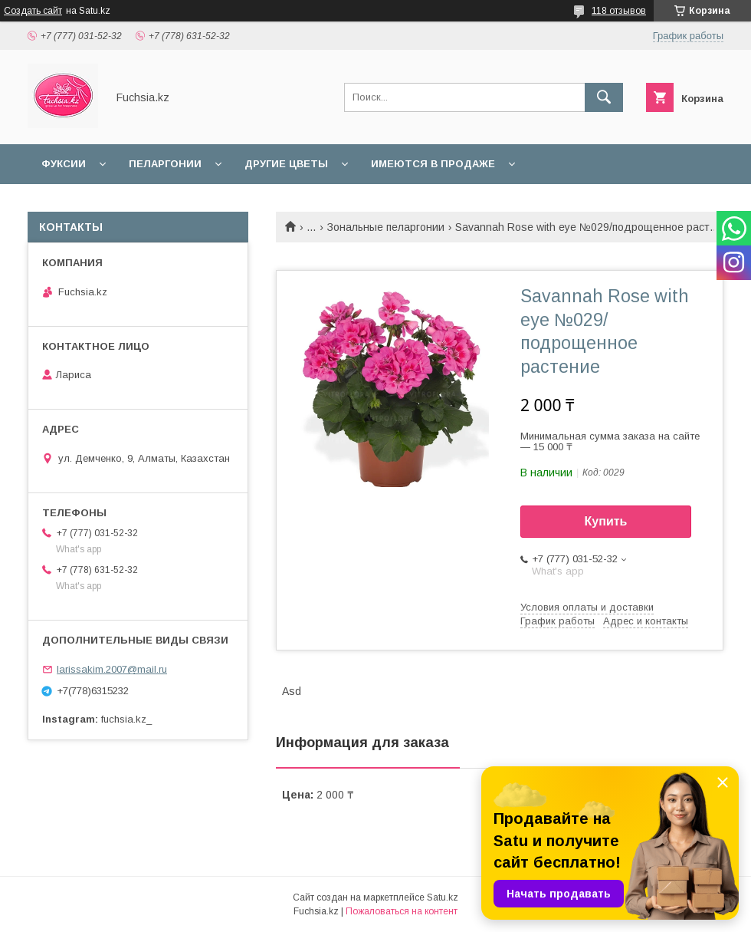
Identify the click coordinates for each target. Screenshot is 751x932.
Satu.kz (442, 897)
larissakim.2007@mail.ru (112, 669)
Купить (606, 521)
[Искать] (604, 97)
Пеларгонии (165, 164)
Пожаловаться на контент (401, 911)
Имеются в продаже (433, 164)
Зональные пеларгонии (385, 227)
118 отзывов (619, 10)
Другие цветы (286, 164)
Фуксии (63, 164)
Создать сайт (33, 10)
